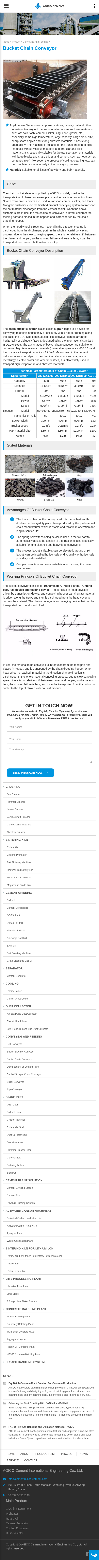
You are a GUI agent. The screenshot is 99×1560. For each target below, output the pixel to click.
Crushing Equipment (18, 1508)
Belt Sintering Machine (19, 862)
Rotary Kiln (13, 847)
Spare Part (13, 1097)
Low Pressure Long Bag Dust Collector (27, 1029)
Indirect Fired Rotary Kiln (20, 870)
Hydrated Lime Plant (17, 1286)
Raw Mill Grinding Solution (21, 1203)
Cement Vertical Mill (17, 907)
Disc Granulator (15, 1142)
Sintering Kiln (15, 839)
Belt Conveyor (14, 1044)
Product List (45, 1453)
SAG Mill (11, 945)
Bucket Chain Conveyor (19, 1059)
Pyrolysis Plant (15, 1233)
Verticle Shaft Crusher (18, 817)
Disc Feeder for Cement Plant (23, 1066)
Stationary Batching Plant (20, 1324)
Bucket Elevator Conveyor (20, 1051)
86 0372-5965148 (19, 1495)
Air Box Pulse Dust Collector (22, 1013)
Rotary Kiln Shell (16, 1127)
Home (6, 41)
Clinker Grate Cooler (17, 998)
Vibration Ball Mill (16, 930)
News (7, 1376)
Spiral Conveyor (15, 1082)
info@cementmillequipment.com (27, 1479)
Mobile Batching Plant (18, 1316)
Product (16, 41)
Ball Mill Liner (14, 1112)
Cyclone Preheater (16, 854)
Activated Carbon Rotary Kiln (22, 1225)
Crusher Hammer (16, 1119)
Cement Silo (13, 1195)
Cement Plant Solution (22, 1180)
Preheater (12, 1513)
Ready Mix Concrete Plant (20, 1346)
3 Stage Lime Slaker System (22, 1301)
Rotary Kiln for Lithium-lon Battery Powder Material (34, 1256)
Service (13, 1460)
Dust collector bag (17, 1135)
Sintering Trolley (15, 1165)
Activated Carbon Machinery (27, 1210)
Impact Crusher (15, 809)
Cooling (11, 983)
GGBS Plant (13, 915)
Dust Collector (17, 1006)
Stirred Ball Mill (15, 923)
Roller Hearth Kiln (16, 1271)
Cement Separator (17, 1523)
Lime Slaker (13, 1293)
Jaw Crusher (13, 794)
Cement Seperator (16, 976)
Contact (30, 1460)
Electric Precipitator (17, 1021)
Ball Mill (11, 900)
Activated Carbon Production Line (24, 1218)
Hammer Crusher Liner (19, 1150)
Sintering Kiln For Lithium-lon (28, 1248)
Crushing (12, 786)
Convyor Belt (14, 1157)
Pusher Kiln (13, 1263)
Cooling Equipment (17, 1528)
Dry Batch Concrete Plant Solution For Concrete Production (42, 1383)
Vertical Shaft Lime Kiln (19, 877)
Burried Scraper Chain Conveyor (24, 1074)
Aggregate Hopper (16, 1339)
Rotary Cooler (14, 991)
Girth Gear (12, 1104)
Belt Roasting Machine (19, 953)
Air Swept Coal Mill (17, 938)
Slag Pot (11, 1172)
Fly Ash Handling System (24, 1362)
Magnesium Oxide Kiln (19, 885)
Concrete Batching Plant (24, 1309)
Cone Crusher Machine (19, 824)
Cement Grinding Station (20, 1188)
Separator (13, 968)
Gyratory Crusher (16, 832)
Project (67, 1453)
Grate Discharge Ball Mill (20, 960)
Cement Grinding (17, 892)
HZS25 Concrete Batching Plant (24, 1354)
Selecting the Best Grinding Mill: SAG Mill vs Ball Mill (38, 1403)
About (25, 1453)
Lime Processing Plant (22, 1278)
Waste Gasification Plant (20, 1241)
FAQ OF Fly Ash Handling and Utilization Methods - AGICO (41, 1427)
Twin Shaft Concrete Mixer (21, 1331)
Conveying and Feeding (35, 41)
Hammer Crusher (16, 802)
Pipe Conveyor (15, 1089)
